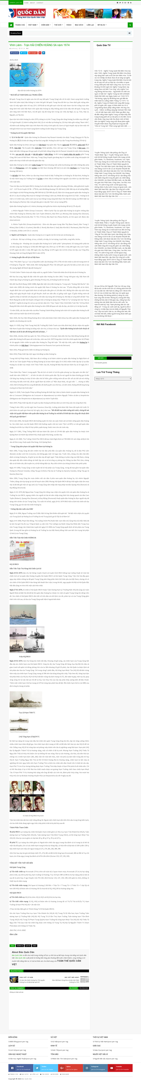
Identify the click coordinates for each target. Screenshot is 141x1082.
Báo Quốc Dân (17, 955)
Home (26, 3)
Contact (40, 3)
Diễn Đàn (45, 25)
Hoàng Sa (20, 945)
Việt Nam (32, 25)
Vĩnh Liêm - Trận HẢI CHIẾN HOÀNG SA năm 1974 (40, 45)
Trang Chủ (20, 25)
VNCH (34, 945)
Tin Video (44, 1074)
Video (68, 25)
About (32, 3)
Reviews (54, 1074)
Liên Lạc (90, 25)
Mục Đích (79, 25)
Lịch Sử (28, 945)
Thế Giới (57, 25)
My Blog (101, 25)
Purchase (64, 1074)
